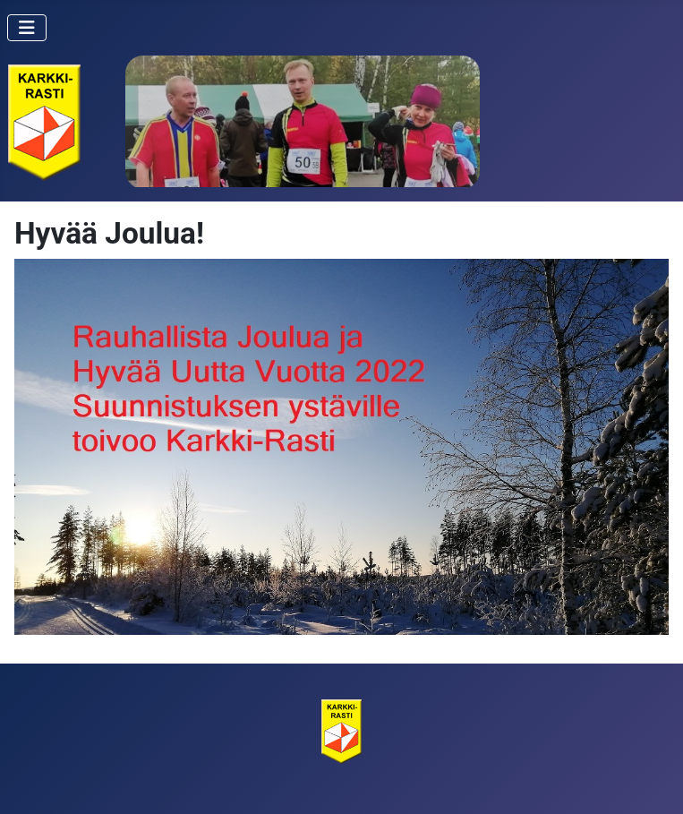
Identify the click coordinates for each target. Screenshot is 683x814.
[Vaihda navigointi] (27, 27)
